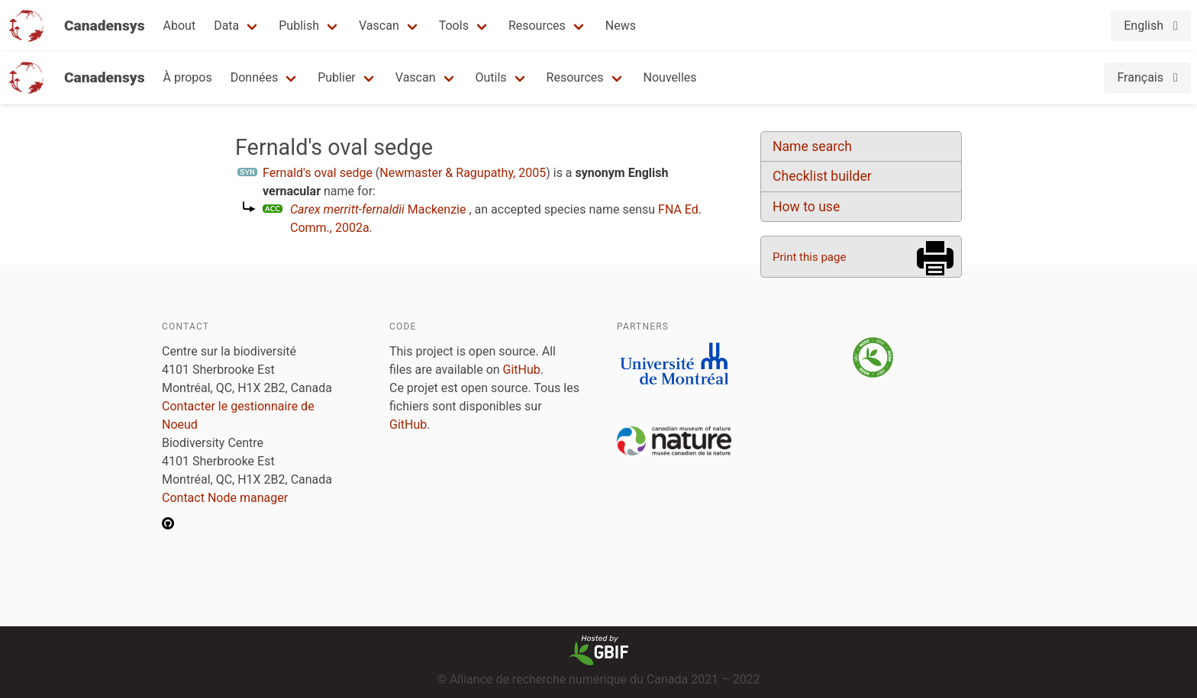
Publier (337, 77)
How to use (806, 206)
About (179, 25)
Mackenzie (378, 209)
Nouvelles (670, 77)
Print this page (809, 257)
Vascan (379, 25)
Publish (299, 25)
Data (226, 25)
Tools (454, 25)
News (620, 25)
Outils (491, 77)
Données (255, 77)
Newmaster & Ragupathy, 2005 (462, 173)
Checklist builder (822, 176)
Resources (537, 25)
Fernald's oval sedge (318, 173)
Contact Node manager (225, 498)
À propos (187, 77)
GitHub (521, 369)
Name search (812, 146)
